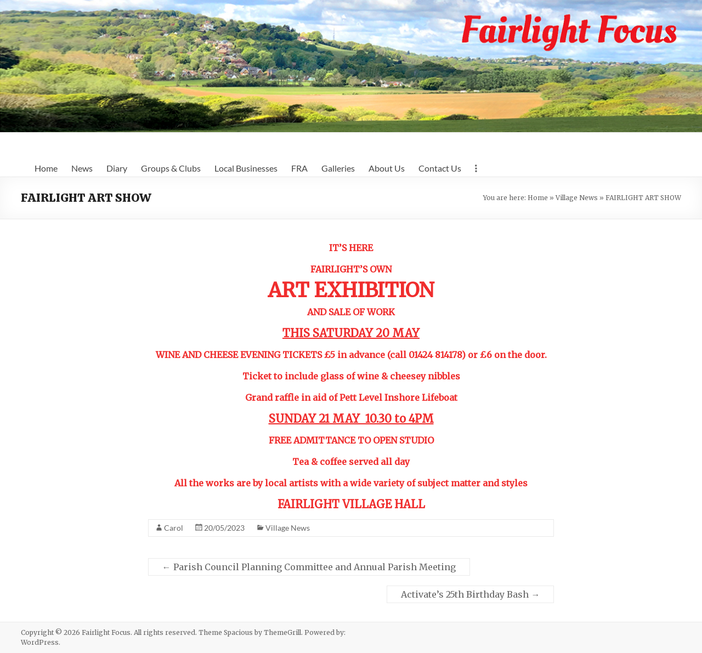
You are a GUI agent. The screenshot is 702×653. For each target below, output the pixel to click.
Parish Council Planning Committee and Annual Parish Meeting (309, 566)
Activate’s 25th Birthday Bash (470, 594)
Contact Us (439, 168)
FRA (299, 168)
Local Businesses (246, 168)
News (82, 168)
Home (46, 168)
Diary (116, 168)
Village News (577, 198)
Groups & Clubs (171, 168)
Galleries (338, 168)
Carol (173, 527)
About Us (387, 168)
